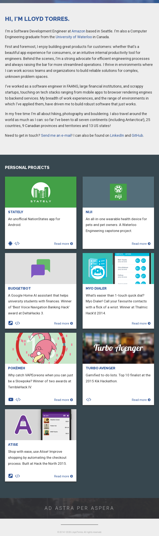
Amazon (78, 31)
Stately (15, 212)
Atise (13, 444)
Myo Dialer (96, 288)
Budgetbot (19, 288)
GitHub (137, 135)
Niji (89, 212)
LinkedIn (117, 135)
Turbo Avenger (100, 368)
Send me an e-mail (56, 135)
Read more (63, 244)
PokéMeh (16, 368)
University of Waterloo (74, 37)
